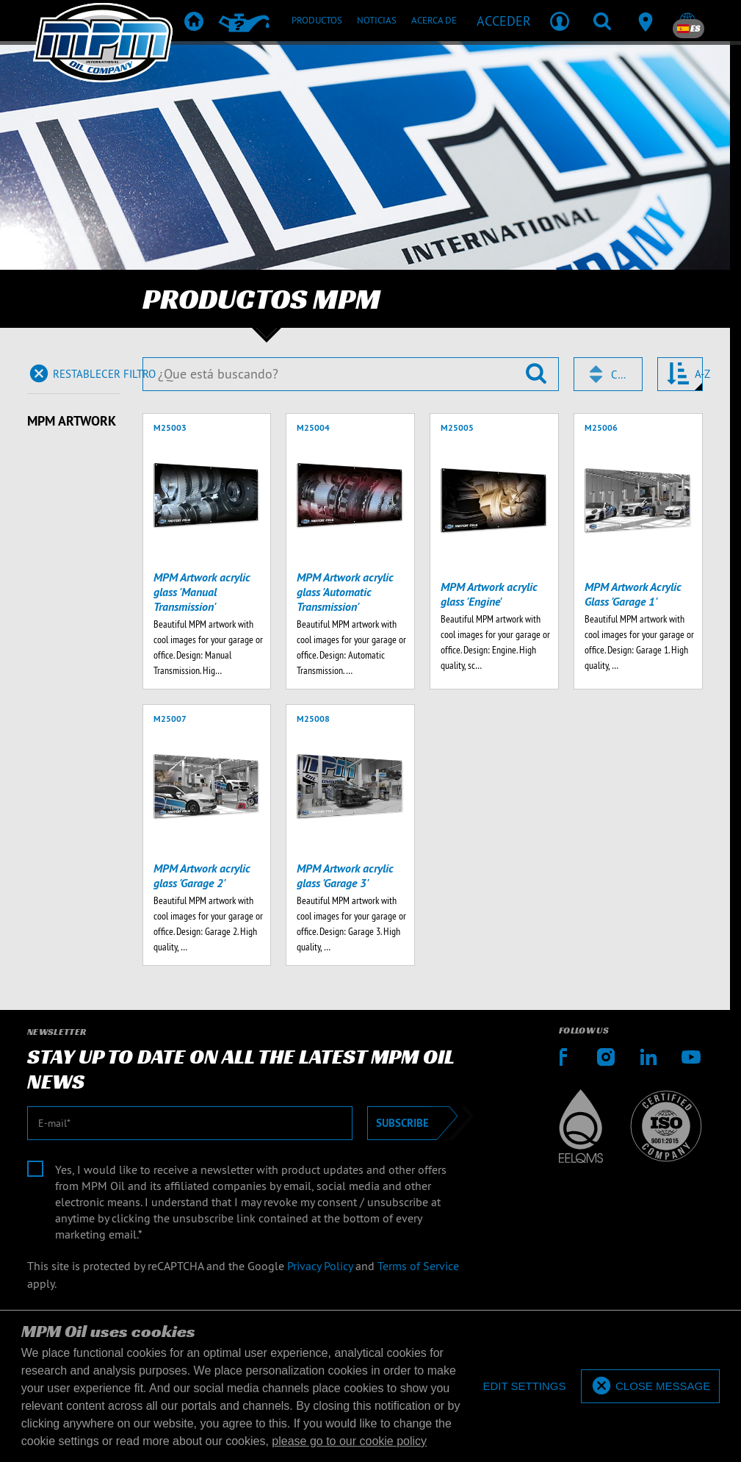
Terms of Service (418, 1265)
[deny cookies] (524, 1386)
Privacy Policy (320, 1265)
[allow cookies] (650, 1386)
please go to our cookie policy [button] (349, 1441)
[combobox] (608, 374)
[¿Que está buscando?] (350, 374)
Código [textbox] (620, 374)
